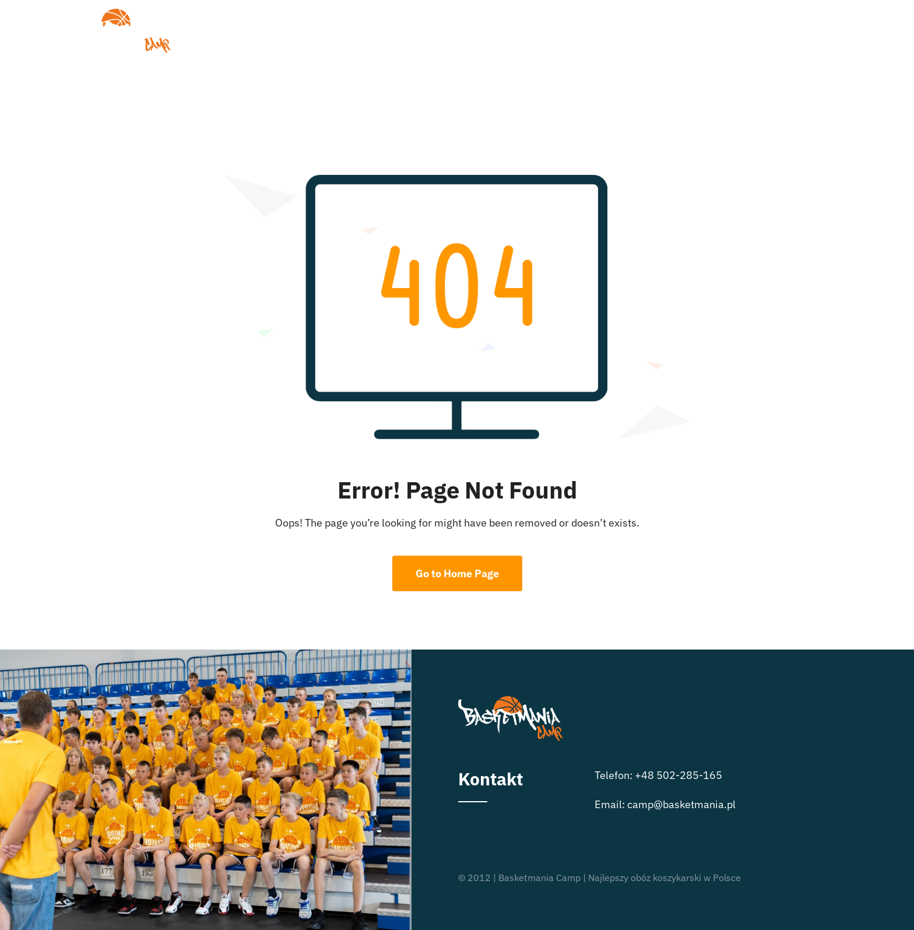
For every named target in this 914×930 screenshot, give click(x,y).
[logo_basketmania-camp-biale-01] (118, 13)
